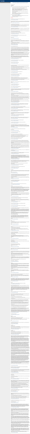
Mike (12, 292)
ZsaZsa (12, 181)
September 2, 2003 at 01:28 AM (17, 184)
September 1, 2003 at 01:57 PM (17, 75)
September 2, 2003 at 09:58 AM (16, 272)
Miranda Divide (13, 314)
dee (12, 127)
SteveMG (13, 238)
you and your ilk (17, 183)
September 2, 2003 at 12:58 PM (17, 314)
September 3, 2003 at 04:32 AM (16, 402)
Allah (12, 167)
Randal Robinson (13, 184)
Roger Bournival (13, 75)
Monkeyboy (13, 246)
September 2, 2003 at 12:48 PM (16, 312)
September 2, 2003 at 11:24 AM (15, 292)
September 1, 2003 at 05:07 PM (15, 132)
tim (12, 72)
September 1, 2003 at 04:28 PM (15, 118)
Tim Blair (2, 1)
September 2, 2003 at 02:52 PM (15, 365)
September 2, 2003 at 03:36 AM (17, 230)
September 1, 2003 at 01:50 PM (15, 72)
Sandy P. (13, 402)
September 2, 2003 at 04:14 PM (16, 372)
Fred (12, 118)
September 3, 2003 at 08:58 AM (15, 432)
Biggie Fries (13, 230)
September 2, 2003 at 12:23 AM (16, 181)
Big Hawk (13, 153)
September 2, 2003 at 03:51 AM (16, 238)
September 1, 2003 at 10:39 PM (16, 153)
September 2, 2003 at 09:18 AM (16, 261)
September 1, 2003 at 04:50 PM (15, 127)
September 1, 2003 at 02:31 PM (16, 87)
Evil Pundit (13, 130)
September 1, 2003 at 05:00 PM (16, 130)
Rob (12, 108)
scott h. (12, 87)
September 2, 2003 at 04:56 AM (16, 246)
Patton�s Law (18, 14)
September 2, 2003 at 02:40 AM (15, 206)
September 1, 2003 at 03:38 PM (15, 108)
